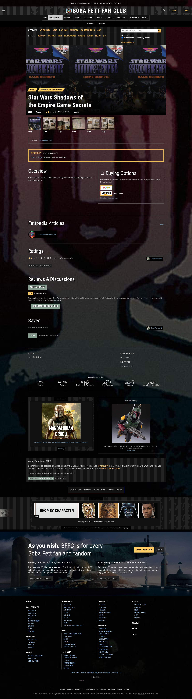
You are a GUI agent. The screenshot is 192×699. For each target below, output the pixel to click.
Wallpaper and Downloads (73, 625)
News (100, 18)
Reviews (31, 626)
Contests (102, 607)
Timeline (81, 36)
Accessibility (101, 689)
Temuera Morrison (105, 631)
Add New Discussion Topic (45, 306)
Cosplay (31, 647)
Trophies (102, 620)
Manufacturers (33, 621)
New (55, 30)
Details (31, 645)
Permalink (128, 366)
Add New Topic (60, 478)
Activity (102, 605)
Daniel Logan (103, 634)
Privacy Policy (90, 689)
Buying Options (45, 140)
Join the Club (144, 549)
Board (78, 18)
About (144, 18)
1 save (76, 112)
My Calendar (103, 629)
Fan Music (67, 610)
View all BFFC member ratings (40, 266)
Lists (30, 618)
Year (60, 36)
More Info (131, 450)
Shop (136, 615)
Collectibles (55, 18)
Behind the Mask (69, 655)
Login (174, 11)
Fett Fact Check (69, 644)
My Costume (32, 640)
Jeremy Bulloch (105, 657)
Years (30, 629)
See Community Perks (40, 578)
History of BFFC (140, 612)
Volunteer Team (140, 605)
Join (186, 11)
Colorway (52, 36)
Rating (90, 36)
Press (136, 610)
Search (135, 623)
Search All (128, 35)
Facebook (87, 490)
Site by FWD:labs (123, 689)
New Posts (32, 658)
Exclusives (68, 636)
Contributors (88, 30)
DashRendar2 (154, 258)
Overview (32, 30)
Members (102, 610)
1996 (30, 112)
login (40, 157)
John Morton (103, 639)
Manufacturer (70, 36)
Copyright (78, 689)
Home (45, 18)
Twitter (96, 490)
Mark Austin (103, 642)
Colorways (32, 616)
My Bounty (45, 30)
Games (66, 623)
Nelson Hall (103, 652)
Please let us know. (110, 468)
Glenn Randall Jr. (105, 647)
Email (103, 490)
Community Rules (66, 689)
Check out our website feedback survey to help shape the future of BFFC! (96, 673)
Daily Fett (67, 605)
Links (101, 615)
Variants (31, 642)
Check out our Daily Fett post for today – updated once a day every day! (96, 3)
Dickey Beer (103, 644)
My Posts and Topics (35, 656)
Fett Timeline (68, 666)
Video (66, 618)
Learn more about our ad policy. (118, 528)
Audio (66, 612)
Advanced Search (127, 42)
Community (122, 18)
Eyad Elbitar (103, 649)
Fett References (69, 663)
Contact (137, 618)
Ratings (31, 623)
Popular (63, 30)
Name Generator (105, 612)
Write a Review (37, 287)
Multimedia (89, 18)
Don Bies (102, 636)
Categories (32, 613)
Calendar (134, 18)
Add (99, 30)
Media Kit (137, 607)
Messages (102, 618)
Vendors (74, 30)
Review (98, 36)
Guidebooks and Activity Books (137, 38)
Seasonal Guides (69, 647)
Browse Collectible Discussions (41, 478)
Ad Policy (61, 449)
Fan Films (67, 615)
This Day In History (70, 658)
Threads (119, 490)
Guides (66, 639)
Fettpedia (110, 18)
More (162, 224)
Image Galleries (69, 607)
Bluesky (111, 490)
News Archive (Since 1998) (73, 634)
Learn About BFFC (108, 578)
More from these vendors (109, 198)
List (104, 36)
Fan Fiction (68, 620)
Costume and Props (106, 655)
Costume (68, 18)
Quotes (66, 668)
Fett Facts (67, 660)
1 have (32, 336)
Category (41, 36)
